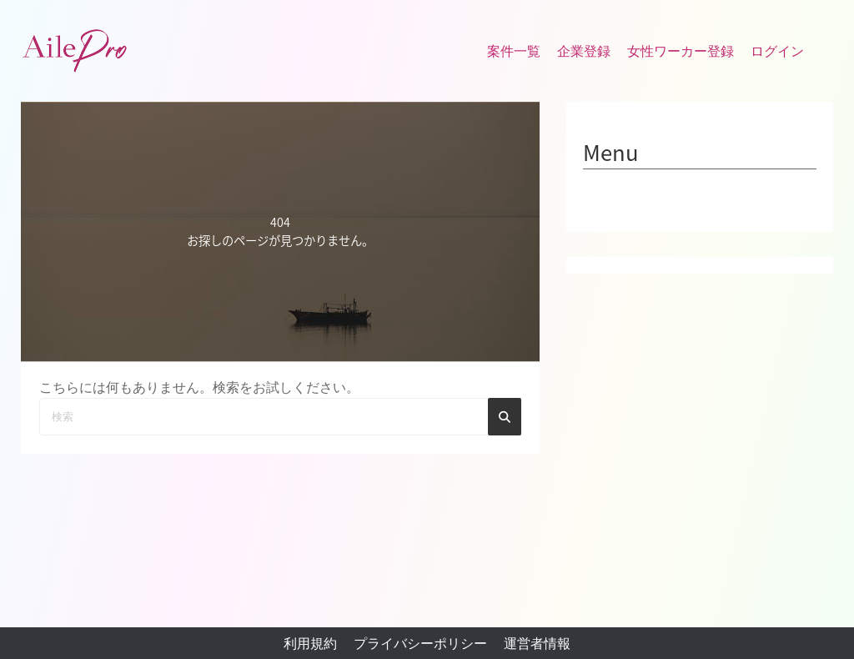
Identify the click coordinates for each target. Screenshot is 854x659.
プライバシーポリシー (420, 643)
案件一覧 (513, 51)
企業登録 (583, 51)
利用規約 (310, 643)
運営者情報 (537, 643)
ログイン (777, 51)
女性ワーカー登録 (680, 51)
